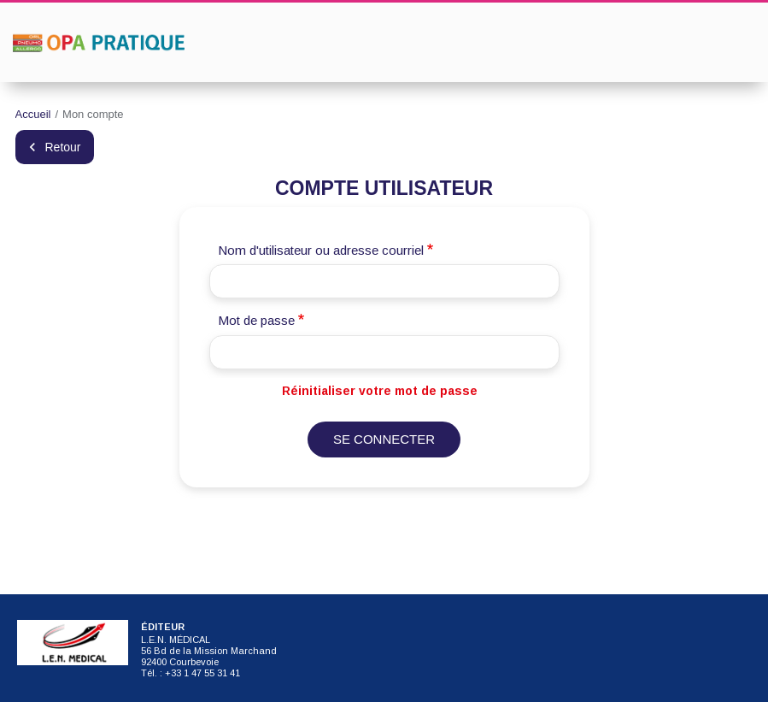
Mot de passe (256, 320)
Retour (63, 147)
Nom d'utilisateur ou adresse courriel (321, 250)
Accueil (33, 114)
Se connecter (384, 439)
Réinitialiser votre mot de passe (380, 391)
